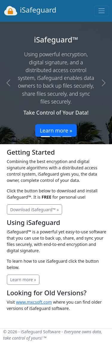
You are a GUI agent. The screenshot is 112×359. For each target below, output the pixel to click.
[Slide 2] (56, 136)
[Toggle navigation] (101, 11)
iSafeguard (29, 10)
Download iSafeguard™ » (34, 209)
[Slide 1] (45, 136)
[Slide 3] (66, 136)
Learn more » (56, 130)
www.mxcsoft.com (34, 302)
